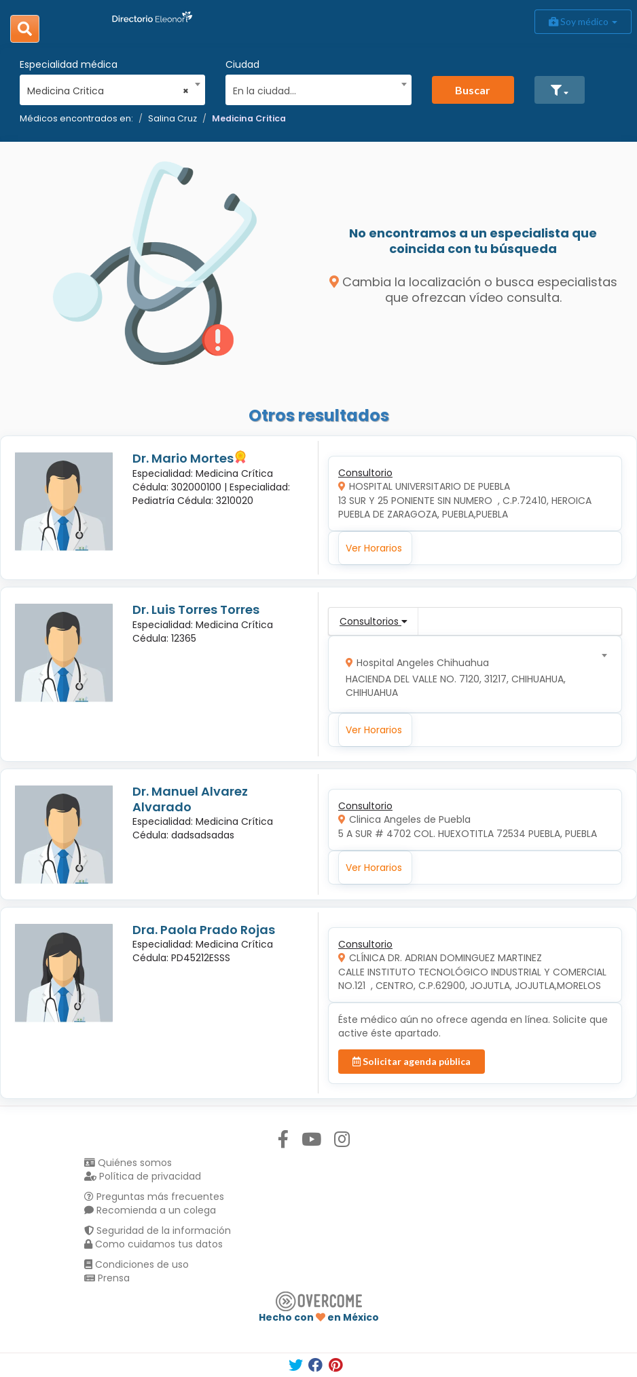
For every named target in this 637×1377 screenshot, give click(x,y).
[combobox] (108, 87)
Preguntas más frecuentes (154, 1196)
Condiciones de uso (136, 1264)
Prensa (107, 1278)
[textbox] (314, 89)
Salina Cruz (172, 118)
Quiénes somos (128, 1162)
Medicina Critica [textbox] (108, 90)
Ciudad (242, 64)
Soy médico (583, 21)
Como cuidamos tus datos (153, 1244)
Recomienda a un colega (150, 1210)
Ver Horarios (374, 548)
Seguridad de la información (157, 1230)
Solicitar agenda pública (411, 1061)
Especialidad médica (68, 64)
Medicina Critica (249, 118)
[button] (559, 90)
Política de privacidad (142, 1176)
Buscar (472, 89)
